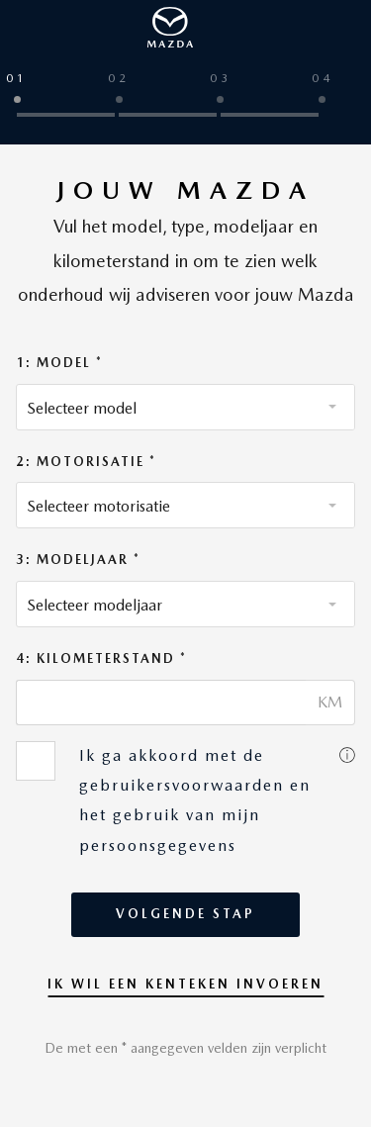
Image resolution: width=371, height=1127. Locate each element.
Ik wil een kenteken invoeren (185, 984)
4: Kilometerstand (98, 658)
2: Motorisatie (82, 461)
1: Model (56, 362)
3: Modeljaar (75, 559)
